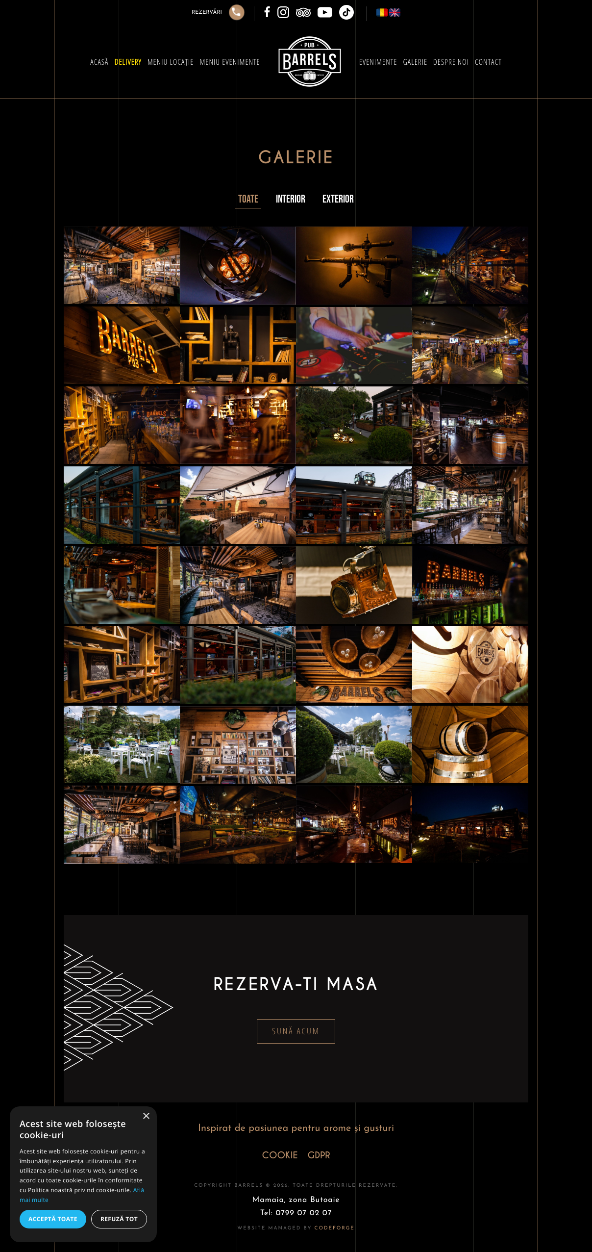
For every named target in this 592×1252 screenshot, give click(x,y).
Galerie (415, 61)
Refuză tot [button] (119, 1219)
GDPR (319, 1155)
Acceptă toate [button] (52, 1219)
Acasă (99, 61)
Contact (488, 61)
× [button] (145, 1117)
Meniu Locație (171, 61)
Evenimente (378, 61)
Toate (248, 199)
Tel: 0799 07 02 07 (296, 1213)
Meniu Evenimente (229, 61)
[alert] (83, 1174)
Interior (290, 199)
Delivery (127, 61)
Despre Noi (451, 61)
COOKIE (279, 1155)
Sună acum (296, 1032)
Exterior (338, 199)
